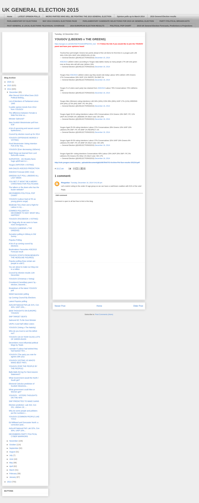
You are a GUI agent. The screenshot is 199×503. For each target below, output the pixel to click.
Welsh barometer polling (19, 294)
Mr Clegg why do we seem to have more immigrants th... (23, 223)
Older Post (138, 306)
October (12, 445)
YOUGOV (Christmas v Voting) (21, 279)
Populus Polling (15, 240)
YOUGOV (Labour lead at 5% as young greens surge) (22, 200)
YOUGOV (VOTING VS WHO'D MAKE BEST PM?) (22, 361)
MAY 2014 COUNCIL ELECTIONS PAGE (60, 21)
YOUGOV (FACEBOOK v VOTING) (23, 219)
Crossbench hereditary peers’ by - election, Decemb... (23, 283)
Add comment (61, 195)
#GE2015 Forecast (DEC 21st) (21, 172)
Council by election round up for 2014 (24, 134)
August (12, 452)
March (12, 470)
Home (9, 16)
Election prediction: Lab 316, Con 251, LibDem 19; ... (22, 406)
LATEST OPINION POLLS (29, 16)
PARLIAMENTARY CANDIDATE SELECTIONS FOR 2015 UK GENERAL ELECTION (118, 21)
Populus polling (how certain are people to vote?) (22, 262)
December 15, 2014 (102, 58)
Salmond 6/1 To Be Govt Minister (22, 320)
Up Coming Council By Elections (22, 298)
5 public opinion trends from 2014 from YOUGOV (22, 108)
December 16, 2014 (102, 67)
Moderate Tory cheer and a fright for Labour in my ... (23, 206)
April (11, 466)
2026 (9, 82)
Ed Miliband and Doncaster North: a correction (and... (23, 423)
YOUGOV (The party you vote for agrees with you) (22, 355)
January (12, 477)
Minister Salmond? (16, 119)
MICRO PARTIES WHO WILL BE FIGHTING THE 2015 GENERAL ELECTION (78, 16)
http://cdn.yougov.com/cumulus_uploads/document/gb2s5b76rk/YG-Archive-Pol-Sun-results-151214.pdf (97, 162)
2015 (9, 85)
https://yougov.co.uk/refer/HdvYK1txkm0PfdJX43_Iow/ (75, 44)
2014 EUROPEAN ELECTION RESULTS (87, 26)
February (13, 473)
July (11, 455)
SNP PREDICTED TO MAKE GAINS (24, 401)
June (11, 459)
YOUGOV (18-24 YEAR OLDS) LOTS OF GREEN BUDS (24, 338)
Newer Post (60, 306)
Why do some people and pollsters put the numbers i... (23, 412)
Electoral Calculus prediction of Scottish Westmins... (21, 385)
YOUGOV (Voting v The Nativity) (22, 327)
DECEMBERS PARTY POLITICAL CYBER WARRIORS (23, 435)
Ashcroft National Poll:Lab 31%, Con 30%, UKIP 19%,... (24, 306)
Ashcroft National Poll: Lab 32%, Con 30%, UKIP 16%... (24, 429)
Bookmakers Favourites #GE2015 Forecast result (23, 250)
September (14, 448)
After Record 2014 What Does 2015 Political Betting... (23, 96)
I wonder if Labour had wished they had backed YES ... (23, 350)
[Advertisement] (98, 281)
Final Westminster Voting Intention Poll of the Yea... (23, 145)
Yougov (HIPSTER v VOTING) (21, 165)
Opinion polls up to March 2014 (131, 16)
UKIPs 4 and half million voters (21, 324)
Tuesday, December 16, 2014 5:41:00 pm (86, 183)
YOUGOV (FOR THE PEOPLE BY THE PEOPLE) (23, 367)
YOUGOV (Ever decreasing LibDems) (24, 149)
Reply (63, 190)
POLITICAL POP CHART (120, 26)
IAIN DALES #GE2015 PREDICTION (24, 168)
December (13, 92)
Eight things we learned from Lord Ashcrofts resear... (23, 154)
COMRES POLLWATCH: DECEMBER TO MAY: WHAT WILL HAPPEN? (24, 213)
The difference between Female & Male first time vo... (23, 114)
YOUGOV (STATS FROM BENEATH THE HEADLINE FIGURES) (24, 256)
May (11, 463)
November (13, 441)
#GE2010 (63, 62)
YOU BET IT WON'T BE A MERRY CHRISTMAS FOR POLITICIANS (23, 182)
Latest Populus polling (18, 301)
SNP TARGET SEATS (18, 317)
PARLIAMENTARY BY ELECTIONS (22, 21)
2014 (9, 89)
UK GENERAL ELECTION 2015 (40, 10)
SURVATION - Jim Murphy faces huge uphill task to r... (22, 160)
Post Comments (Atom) (104, 314)
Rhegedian (65, 183)
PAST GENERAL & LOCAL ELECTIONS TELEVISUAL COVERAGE (35, 26)
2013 (9, 482)
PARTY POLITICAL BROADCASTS (175, 21)
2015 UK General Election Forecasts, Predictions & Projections (164, 26)
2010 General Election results (163, 16)
